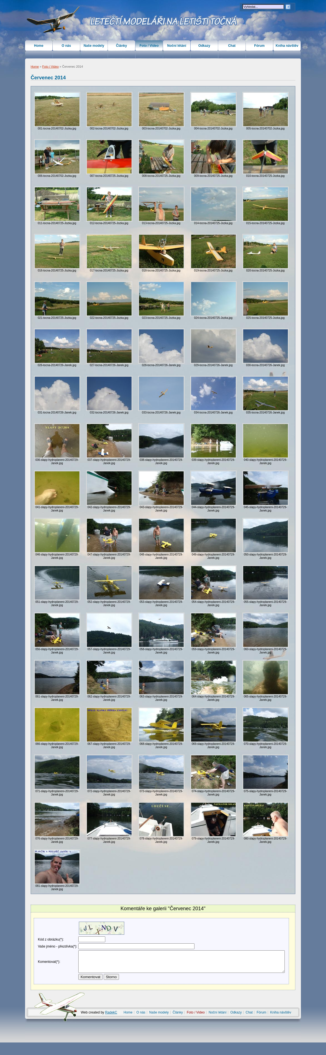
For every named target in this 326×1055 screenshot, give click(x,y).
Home (35, 66)
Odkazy (204, 46)
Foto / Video (50, 66)
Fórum (259, 46)
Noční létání (176, 46)
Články (121, 46)
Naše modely (94, 46)
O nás (66, 46)
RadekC (111, 1025)
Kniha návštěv (287, 46)
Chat (232, 46)
